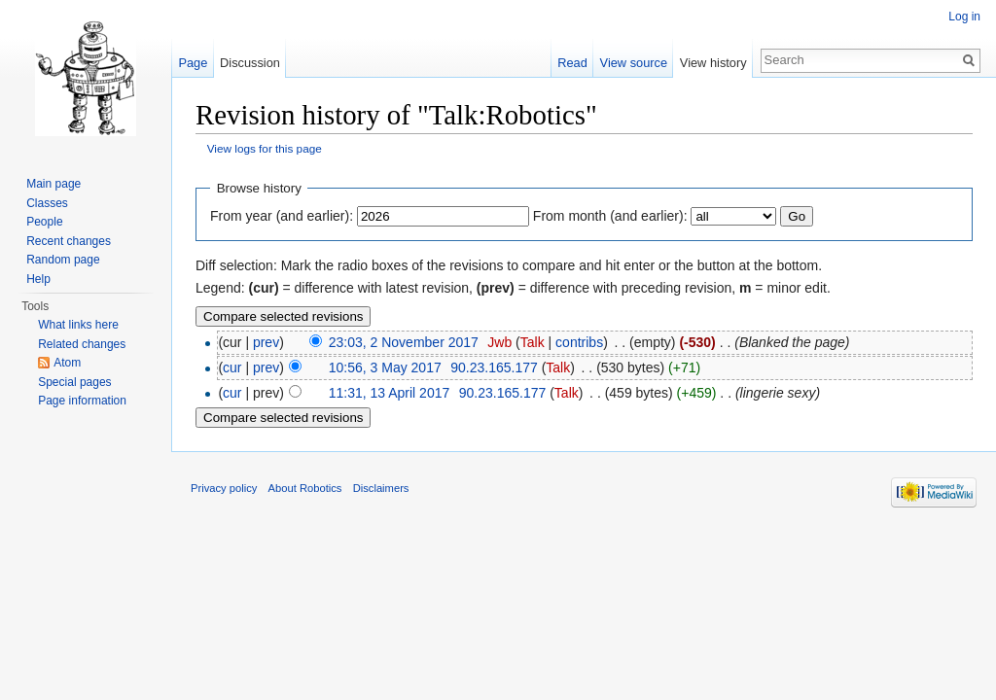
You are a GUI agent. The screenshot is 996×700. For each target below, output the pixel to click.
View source (633, 62)
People (44, 221)
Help (38, 279)
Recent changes (68, 241)
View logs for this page (264, 148)
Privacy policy (224, 488)
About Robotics (305, 488)
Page (192, 62)
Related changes (81, 344)
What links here (78, 325)
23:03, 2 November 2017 (404, 342)
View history (713, 62)
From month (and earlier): (610, 216)
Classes (47, 203)
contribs (579, 342)
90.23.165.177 (494, 367)
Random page (62, 259)
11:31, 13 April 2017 (389, 393)
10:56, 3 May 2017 (385, 367)
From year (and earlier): (281, 216)
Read (572, 62)
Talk (532, 342)
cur (232, 367)
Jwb (499, 342)
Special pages (74, 382)
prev (266, 342)
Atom (67, 362)
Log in (964, 16)
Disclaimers (381, 488)
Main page (53, 184)
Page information (82, 400)
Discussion (250, 62)
